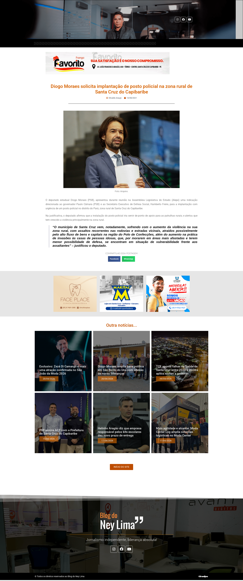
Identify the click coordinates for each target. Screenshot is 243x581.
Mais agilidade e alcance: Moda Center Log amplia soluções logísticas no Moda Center (177, 432)
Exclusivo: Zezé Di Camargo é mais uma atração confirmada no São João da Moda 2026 (62, 370)
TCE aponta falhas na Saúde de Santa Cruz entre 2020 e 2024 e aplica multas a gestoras (177, 370)
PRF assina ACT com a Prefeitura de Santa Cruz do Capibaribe (61, 432)
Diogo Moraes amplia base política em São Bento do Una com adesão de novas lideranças (121, 370)
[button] (114, 259)
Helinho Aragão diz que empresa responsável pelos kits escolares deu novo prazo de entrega (119, 432)
